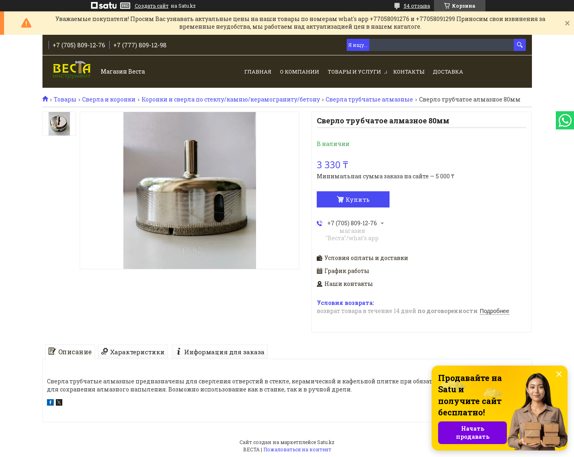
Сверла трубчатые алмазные (369, 99)
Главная (257, 71)
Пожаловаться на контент (297, 449)
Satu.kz (326, 442)
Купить (357, 199)
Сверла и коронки (109, 99)
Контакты (408, 71)
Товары (65, 99)
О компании (299, 71)
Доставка (448, 71)
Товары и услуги (354, 71)
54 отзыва (417, 5)
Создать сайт (152, 5)
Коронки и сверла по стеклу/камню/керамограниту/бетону (231, 99)
